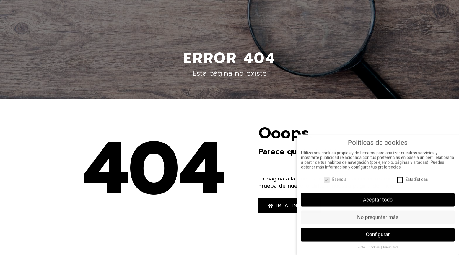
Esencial (335, 176)
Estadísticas (412, 176)
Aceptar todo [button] (378, 197)
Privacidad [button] (390, 244)
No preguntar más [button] (377, 214)
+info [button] (362, 244)
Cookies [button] (374, 244)
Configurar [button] (378, 232)
